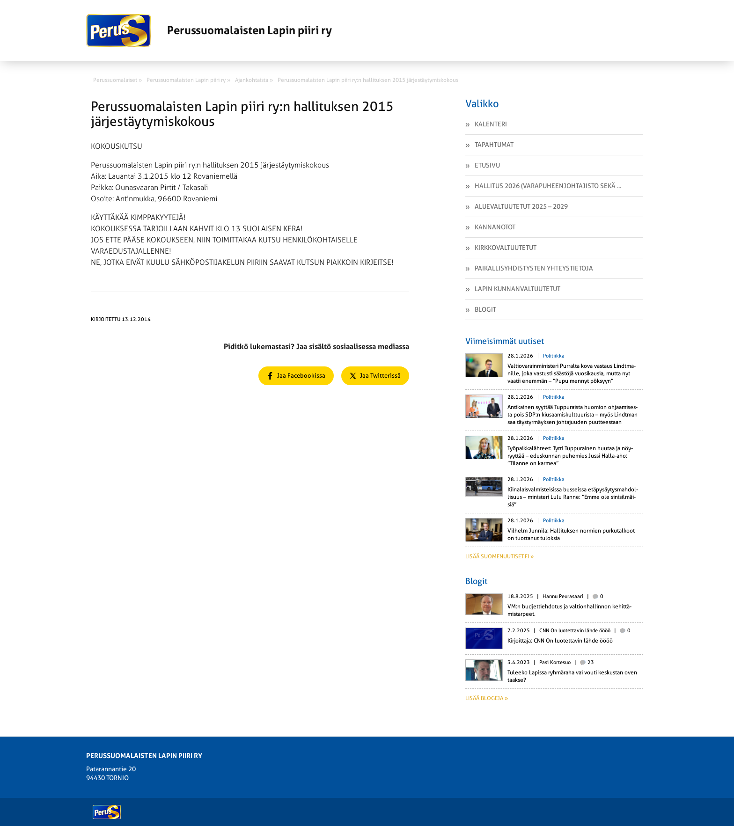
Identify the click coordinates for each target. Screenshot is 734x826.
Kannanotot (495, 227)
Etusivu (487, 165)
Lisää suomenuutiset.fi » (499, 556)
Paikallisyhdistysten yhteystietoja (534, 268)
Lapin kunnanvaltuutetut (517, 288)
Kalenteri (491, 124)
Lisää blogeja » (486, 698)
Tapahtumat (494, 144)
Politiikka (554, 355)
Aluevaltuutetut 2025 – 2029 (521, 206)
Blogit (485, 309)
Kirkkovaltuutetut (505, 247)
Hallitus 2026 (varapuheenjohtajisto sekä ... (548, 186)
